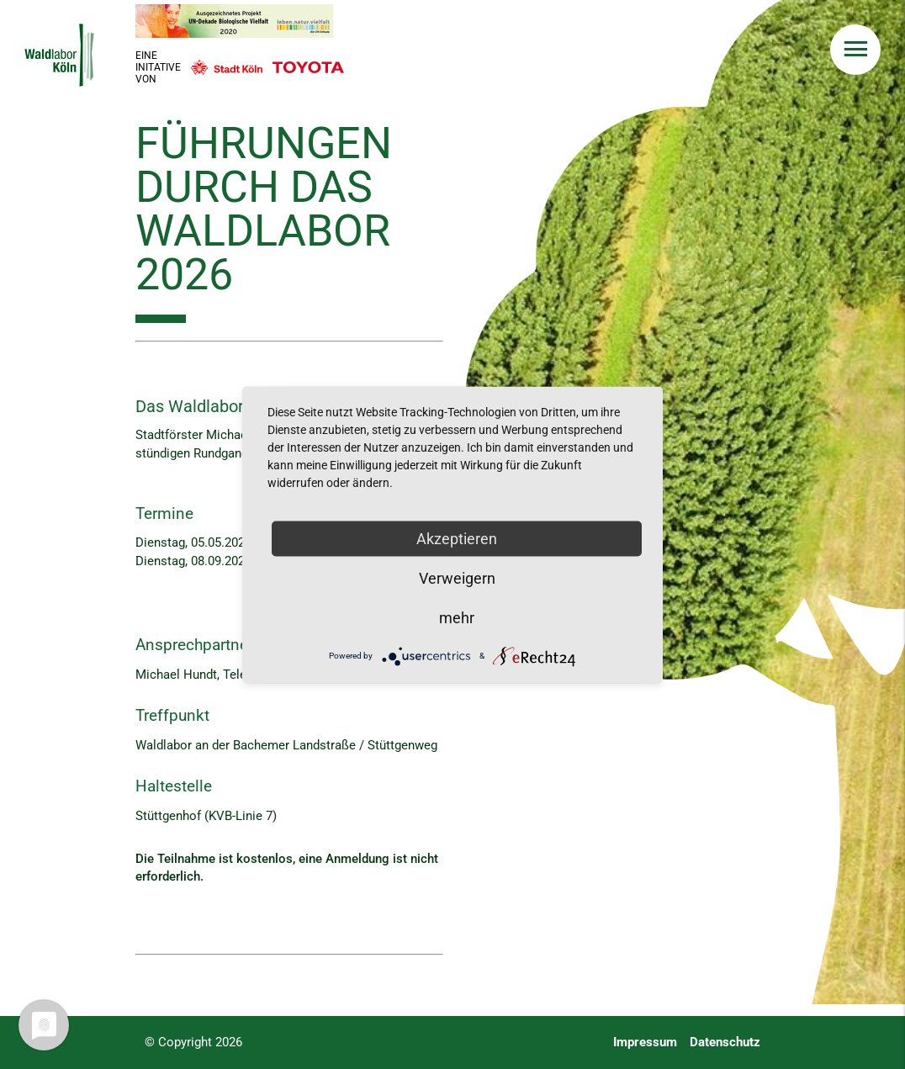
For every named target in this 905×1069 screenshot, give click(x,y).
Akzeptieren (456, 538)
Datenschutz (725, 1042)
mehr (456, 617)
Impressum (645, 1042)
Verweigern (457, 577)
